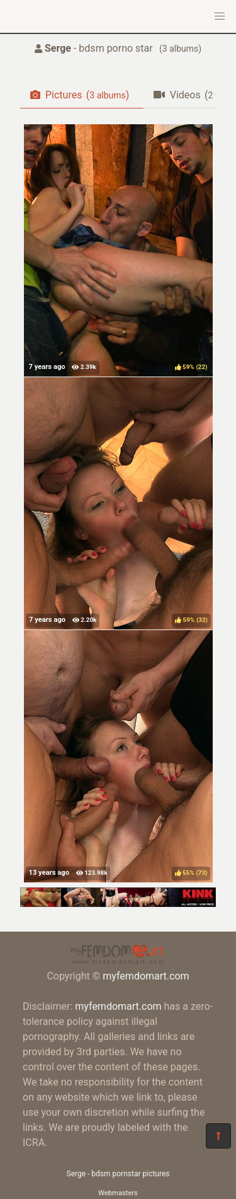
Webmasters (118, 1193)
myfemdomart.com (146, 976)
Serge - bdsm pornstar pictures (118, 1173)
